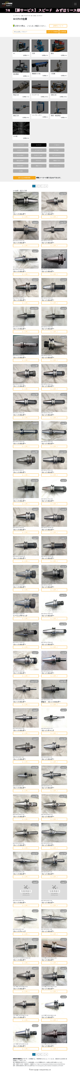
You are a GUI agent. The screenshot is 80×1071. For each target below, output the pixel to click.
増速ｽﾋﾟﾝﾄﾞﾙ (56, 160)
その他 (20, 171)
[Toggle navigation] (75, 4)
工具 (22, 15)
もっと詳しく (26, 217)
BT (31, 15)
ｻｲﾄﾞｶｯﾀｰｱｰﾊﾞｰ (57, 155)
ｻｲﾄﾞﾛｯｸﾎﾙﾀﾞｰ (21, 155)
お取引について (58, 26)
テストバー (57, 165)
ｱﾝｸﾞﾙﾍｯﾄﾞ (39, 160)
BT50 (34, 15)
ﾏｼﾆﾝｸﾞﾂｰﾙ (27, 15)
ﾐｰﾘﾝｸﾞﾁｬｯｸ (20, 145)
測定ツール (39, 165)
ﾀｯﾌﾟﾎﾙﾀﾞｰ (57, 150)
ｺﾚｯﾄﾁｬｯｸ (38, 145)
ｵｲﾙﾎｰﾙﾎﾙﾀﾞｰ (20, 165)
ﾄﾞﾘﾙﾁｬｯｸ (56, 145)
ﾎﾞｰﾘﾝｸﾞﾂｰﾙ (38, 150)
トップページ (16, 15)
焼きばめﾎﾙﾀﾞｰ (21, 160)
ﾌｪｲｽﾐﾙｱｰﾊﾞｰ (20, 150)
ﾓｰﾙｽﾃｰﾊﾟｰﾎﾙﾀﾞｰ (38, 155)
